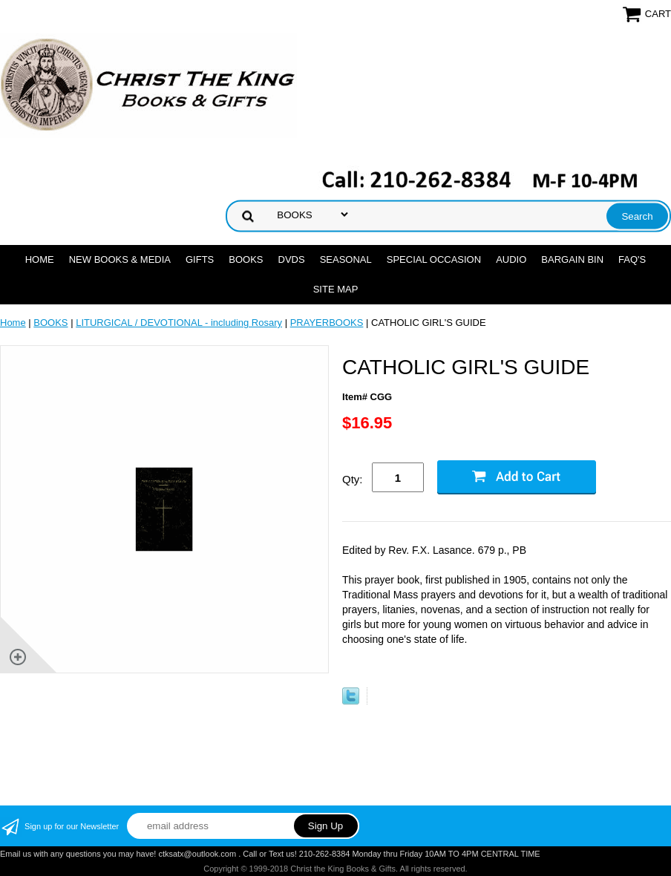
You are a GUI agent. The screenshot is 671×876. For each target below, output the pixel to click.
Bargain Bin (572, 259)
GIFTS (200, 259)
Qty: (352, 479)
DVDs (291, 259)
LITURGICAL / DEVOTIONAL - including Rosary (179, 322)
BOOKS (246, 259)
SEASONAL (346, 259)
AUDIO (511, 259)
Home (39, 259)
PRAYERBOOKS (327, 322)
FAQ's (632, 259)
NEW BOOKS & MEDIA (120, 259)
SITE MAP (336, 289)
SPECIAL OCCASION (434, 259)
